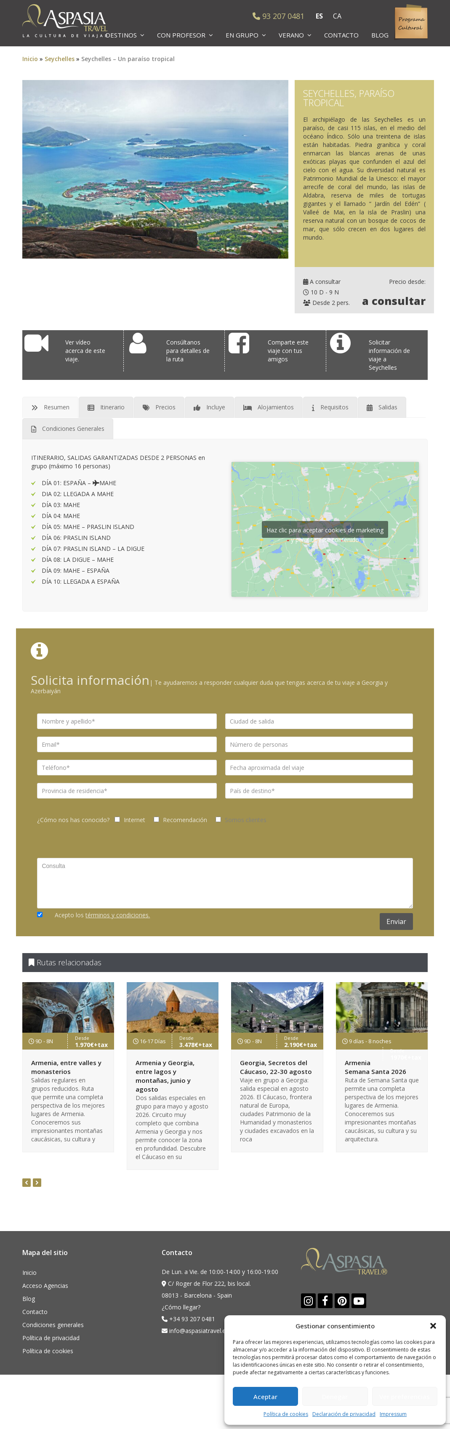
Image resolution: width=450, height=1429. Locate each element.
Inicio (30, 59)
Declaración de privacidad (343, 1414)
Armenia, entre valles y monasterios (66, 1067)
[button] (433, 1326)
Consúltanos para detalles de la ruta (188, 350)
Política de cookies (286, 1414)
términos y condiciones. (117, 915)
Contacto (35, 1312)
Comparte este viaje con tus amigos (288, 350)
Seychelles (60, 59)
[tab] (50, 407)
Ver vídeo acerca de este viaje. (85, 350)
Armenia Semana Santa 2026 (375, 1067)
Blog (28, 1299)
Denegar (335, 1396)
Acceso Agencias (45, 1286)
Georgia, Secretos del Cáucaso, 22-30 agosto (276, 1067)
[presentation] (26, 1182)
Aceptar (265, 1396)
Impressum (393, 1414)
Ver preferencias (404, 1396)
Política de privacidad (51, 1338)
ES (319, 16)
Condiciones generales (53, 1325)
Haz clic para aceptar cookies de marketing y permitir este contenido (324, 532)
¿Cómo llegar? (181, 1307)
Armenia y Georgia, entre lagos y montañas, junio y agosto (165, 1075)
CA (337, 16)
